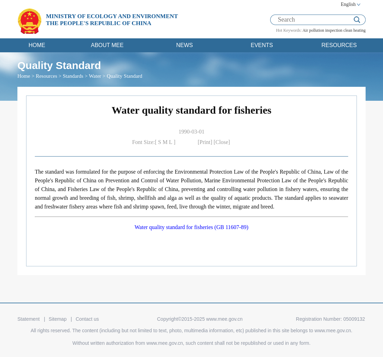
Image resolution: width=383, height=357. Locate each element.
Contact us (87, 319)
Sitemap (58, 319)
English (348, 4)
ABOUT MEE (107, 45)
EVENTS (262, 45)
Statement (28, 319)
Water (95, 76)
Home (23, 76)
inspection (333, 30)
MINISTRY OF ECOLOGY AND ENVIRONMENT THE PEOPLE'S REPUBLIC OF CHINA (112, 19)
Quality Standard (124, 76)
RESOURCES (339, 45)
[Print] (206, 142)
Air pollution (313, 30)
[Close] (222, 142)
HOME (37, 45)
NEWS (184, 45)
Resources (46, 76)
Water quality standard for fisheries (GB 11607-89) (192, 227)
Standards (73, 76)
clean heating (354, 30)
